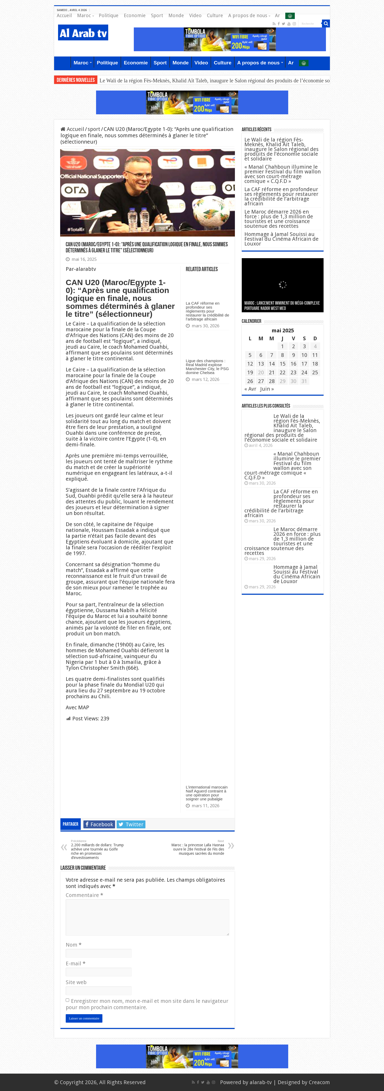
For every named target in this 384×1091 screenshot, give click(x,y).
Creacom (319, 1082)
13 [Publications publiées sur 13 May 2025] (261, 364)
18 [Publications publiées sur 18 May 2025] (315, 364)
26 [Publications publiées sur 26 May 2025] (250, 381)
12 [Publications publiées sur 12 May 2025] (250, 364)
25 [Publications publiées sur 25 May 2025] (315, 372)
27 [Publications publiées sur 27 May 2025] (261, 381)
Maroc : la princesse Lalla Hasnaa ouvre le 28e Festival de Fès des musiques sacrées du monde (197, 847)
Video (195, 15)
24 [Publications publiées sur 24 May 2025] (304, 372)
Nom (74, 945)
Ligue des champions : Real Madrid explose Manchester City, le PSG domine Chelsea (207, 366)
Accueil (64, 15)
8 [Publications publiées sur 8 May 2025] (282, 355)
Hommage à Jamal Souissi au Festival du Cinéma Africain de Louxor (281, 239)
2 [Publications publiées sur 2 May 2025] (293, 346)
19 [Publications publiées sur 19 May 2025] (250, 372)
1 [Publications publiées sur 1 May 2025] (282, 346)
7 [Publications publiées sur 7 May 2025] (271, 355)
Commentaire (84, 895)
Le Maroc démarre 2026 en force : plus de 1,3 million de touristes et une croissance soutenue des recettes (278, 219)
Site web (76, 982)
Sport (157, 15)
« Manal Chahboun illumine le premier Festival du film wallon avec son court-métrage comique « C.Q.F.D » (282, 174)
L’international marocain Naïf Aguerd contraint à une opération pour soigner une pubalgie (206, 793)
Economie (135, 15)
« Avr (250, 389)
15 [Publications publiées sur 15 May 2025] (283, 364)
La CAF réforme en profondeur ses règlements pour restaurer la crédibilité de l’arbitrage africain (207, 311)
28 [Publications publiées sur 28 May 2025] (272, 381)
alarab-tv (261, 1082)
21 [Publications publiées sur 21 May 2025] (272, 372)
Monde (176, 15)
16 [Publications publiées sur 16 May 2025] (293, 364)
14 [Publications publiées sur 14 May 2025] (272, 364)
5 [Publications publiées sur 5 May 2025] (250, 355)
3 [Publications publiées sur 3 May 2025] (304, 346)
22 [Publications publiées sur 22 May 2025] (283, 372)
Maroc (84, 15)
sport (94, 129)
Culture (215, 15)
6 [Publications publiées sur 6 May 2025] (260, 355)
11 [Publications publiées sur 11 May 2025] (315, 355)
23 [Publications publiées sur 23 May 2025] (293, 372)
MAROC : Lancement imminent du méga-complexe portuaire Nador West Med (282, 306)
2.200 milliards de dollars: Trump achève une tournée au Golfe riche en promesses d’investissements (98, 849)
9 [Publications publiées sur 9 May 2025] (293, 355)
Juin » (267, 389)
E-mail (76, 963)
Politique (108, 15)
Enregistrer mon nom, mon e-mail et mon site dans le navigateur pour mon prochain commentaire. (147, 1004)
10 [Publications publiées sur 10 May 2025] (304, 355)
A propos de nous (247, 15)
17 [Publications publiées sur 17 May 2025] (304, 364)
